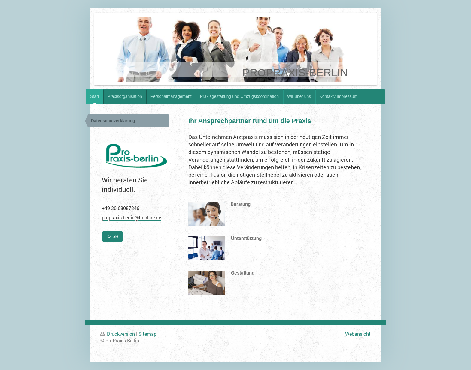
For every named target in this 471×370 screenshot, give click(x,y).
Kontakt (112, 236)
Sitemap (147, 334)
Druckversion (118, 334)
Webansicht (358, 334)
